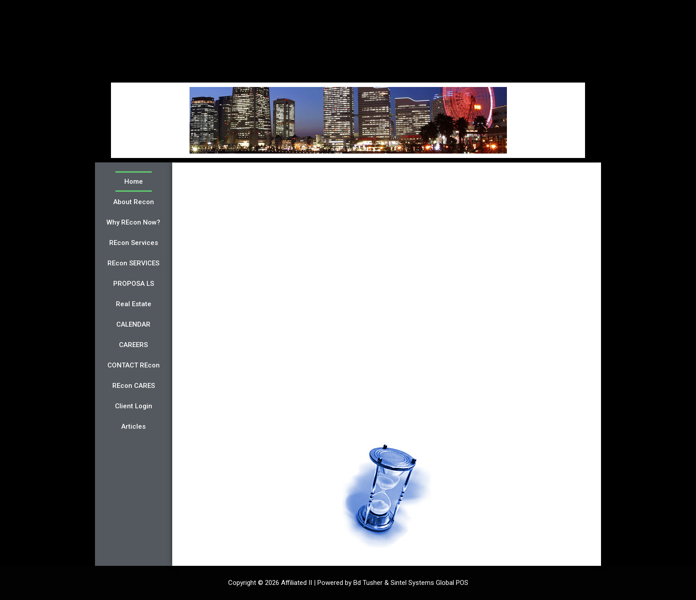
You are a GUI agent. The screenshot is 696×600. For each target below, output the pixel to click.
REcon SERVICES (133, 263)
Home (133, 182)
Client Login (133, 406)
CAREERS (133, 345)
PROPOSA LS (133, 284)
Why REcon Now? (133, 222)
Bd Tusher (368, 583)
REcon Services (133, 243)
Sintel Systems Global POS (429, 583)
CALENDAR (133, 324)
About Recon (133, 202)
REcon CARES (133, 386)
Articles (133, 426)
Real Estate (133, 304)
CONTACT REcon (133, 365)
